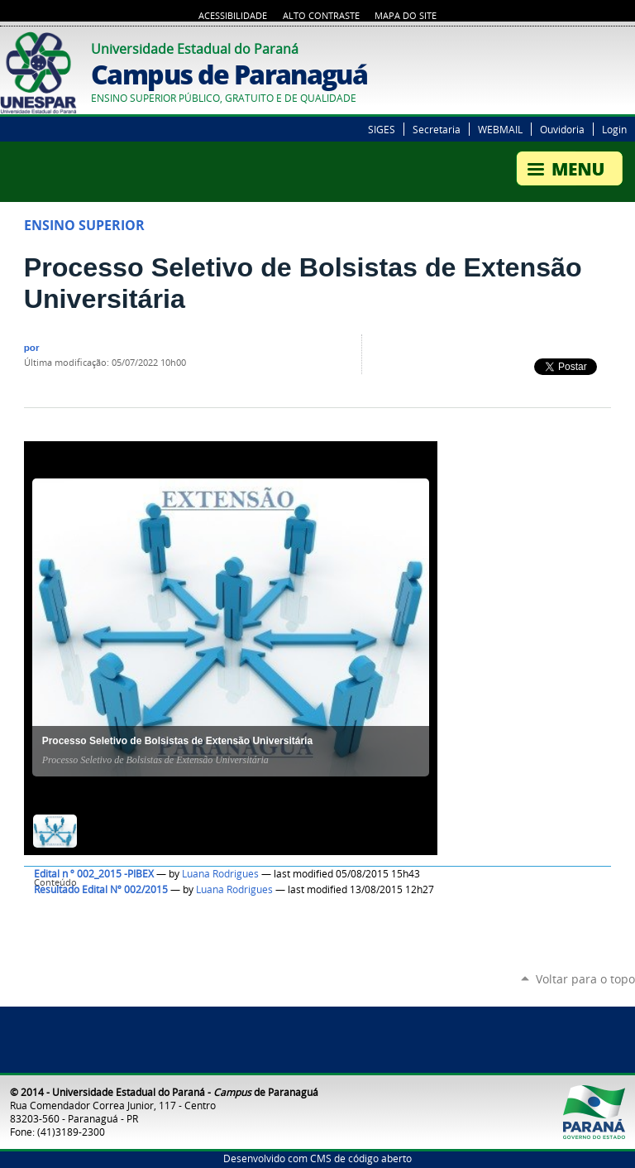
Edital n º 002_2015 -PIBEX (94, 874)
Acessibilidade (232, 16)
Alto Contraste (321, 16)
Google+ (626, 46)
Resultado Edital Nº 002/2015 (101, 889)
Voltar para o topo (585, 979)
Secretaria (437, 129)
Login (614, 129)
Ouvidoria (562, 129)
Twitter (606, 46)
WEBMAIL (500, 129)
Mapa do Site (406, 16)
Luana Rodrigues (220, 874)
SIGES (381, 129)
